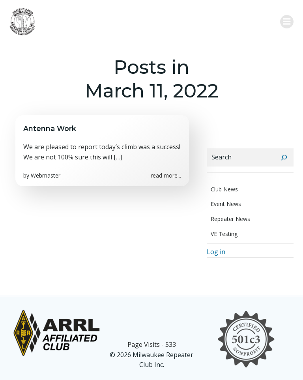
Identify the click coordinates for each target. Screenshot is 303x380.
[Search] (284, 157)
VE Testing (224, 234)
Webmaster (45, 175)
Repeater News (230, 219)
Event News (226, 204)
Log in (216, 251)
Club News (224, 189)
